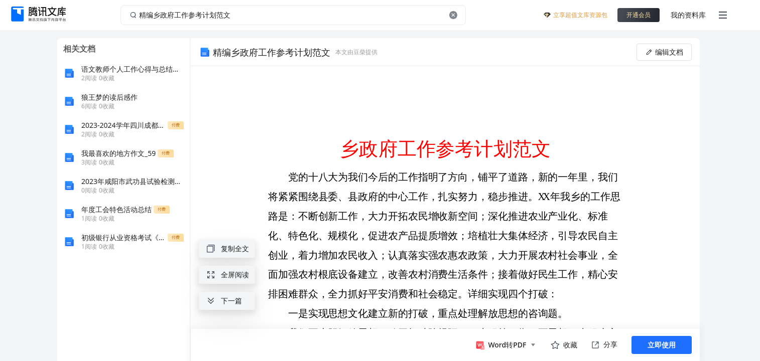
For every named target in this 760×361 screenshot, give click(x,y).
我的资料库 (688, 15)
